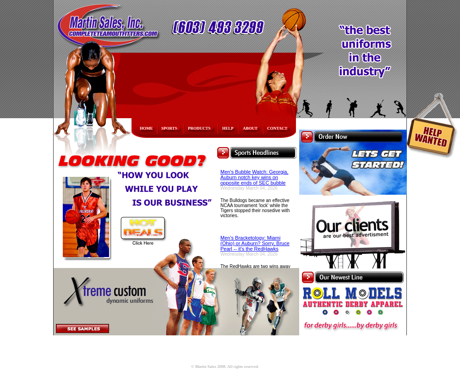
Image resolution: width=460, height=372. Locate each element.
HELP (228, 128)
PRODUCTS (199, 128)
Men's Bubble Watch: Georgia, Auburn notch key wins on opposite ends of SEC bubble (254, 177)
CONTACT (277, 128)
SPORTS (169, 128)
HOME (146, 128)
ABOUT (250, 128)
